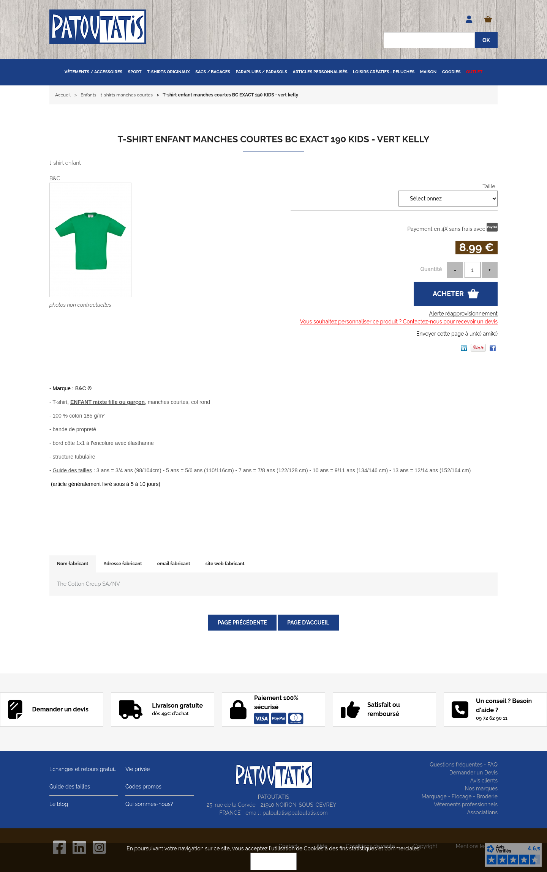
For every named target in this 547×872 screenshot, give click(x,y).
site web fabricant (225, 563)
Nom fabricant (72, 563)
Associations (482, 812)
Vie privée (137, 769)
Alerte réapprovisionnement (463, 314)
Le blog (58, 804)
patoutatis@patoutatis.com (294, 813)
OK (273, 861)
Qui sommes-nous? (149, 804)
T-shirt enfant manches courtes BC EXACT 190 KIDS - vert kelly (273, 139)
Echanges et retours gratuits (83, 769)
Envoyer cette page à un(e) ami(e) (457, 334)
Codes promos (143, 787)
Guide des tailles (69, 787)
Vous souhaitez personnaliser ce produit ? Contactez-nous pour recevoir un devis (399, 322)
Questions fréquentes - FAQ (464, 765)
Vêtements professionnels (466, 804)
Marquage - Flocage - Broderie (460, 796)
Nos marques (481, 788)
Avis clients (484, 780)
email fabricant (173, 563)
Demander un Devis (473, 773)
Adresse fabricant (122, 563)
